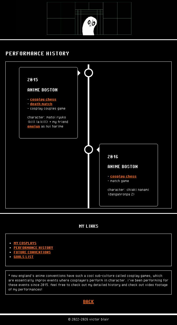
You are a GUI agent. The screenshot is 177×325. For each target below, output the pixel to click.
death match (41, 104)
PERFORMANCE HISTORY (33, 247)
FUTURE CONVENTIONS (32, 252)
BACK (88, 301)
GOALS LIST (24, 256)
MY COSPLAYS (25, 243)
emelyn (33, 126)
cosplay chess (43, 99)
